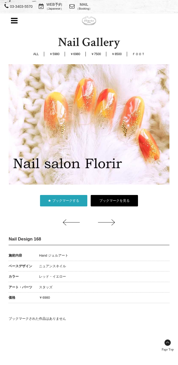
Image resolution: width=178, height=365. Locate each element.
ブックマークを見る (114, 201)
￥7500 (96, 54)
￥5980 (54, 54)
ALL (36, 54)
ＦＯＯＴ (138, 54)
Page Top (168, 349)
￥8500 (116, 54)
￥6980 (75, 54)
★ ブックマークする (63, 201)
